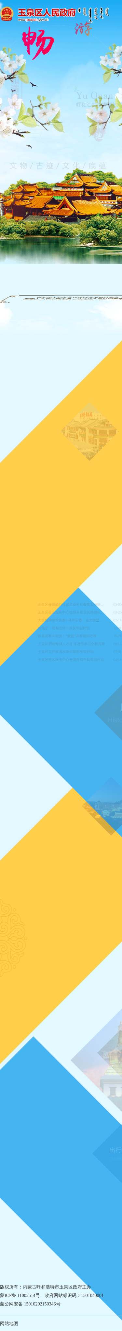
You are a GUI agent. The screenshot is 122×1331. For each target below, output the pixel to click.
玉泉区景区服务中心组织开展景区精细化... (71, 613)
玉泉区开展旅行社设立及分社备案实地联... (71, 606)
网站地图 (9, 1323)
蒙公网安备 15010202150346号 (30, 1304)
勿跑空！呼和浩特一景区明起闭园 (65, 628)
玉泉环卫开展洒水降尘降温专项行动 (66, 650)
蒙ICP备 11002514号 (20, 1295)
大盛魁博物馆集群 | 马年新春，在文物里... (70, 621)
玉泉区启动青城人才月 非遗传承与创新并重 (72, 643)
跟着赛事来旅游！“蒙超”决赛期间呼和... (69, 635)
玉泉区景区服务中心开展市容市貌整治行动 (71, 657)
